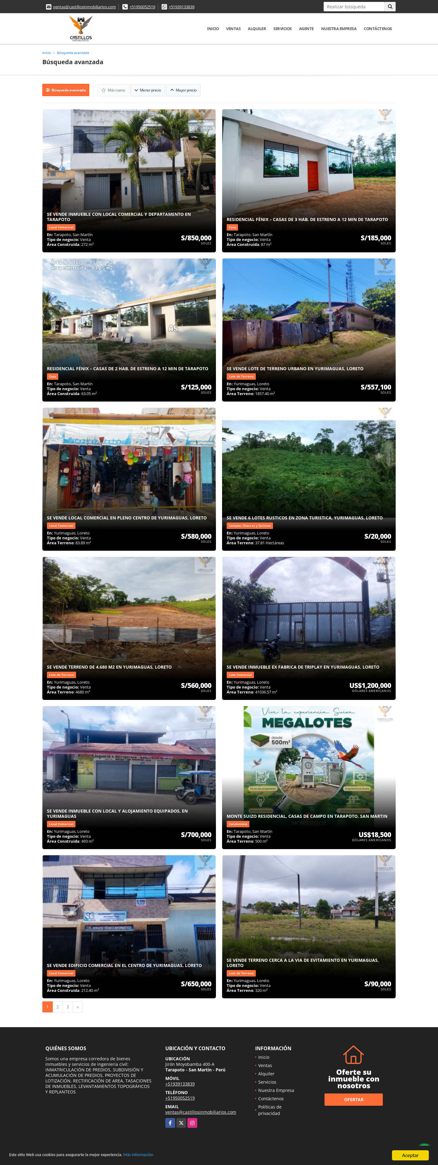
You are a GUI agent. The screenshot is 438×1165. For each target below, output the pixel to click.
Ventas (233, 28)
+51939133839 (181, 7)
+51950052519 (142, 7)
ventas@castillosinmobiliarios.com (84, 7)
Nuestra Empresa (339, 28)
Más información (163, 1156)
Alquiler (257, 28)
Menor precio (148, 89)
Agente (306, 28)
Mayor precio (184, 89)
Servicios (282, 28)
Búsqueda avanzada (73, 52)
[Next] (78, 1006)
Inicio (213, 28)
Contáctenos (378, 28)
